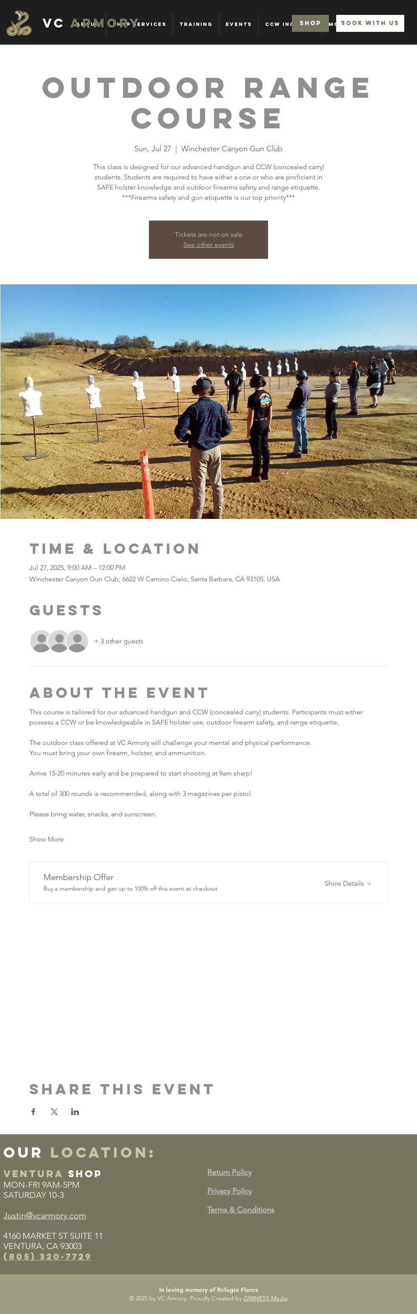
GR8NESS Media (265, 1298)
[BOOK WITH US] (370, 23)
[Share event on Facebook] (33, 1111)
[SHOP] (310, 23)
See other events (208, 245)
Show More (46, 839)
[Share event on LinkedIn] (75, 1111)
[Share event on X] (54, 1111)
